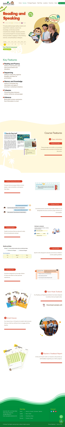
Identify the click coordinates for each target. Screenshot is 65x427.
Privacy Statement (51, 424)
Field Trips (39, 3)
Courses (24, 3)
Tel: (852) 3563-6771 (7, 414)
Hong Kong (28, 416)
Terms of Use (59, 424)
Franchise (51, 3)
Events (30, 413)
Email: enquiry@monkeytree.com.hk (10, 416)
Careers (31, 418)
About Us (28, 411)
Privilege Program (31, 3)
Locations (45, 3)
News (27, 413)
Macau (32, 416)
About (55, 3)
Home (20, 3)
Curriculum (36, 411)
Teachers (40, 411)
